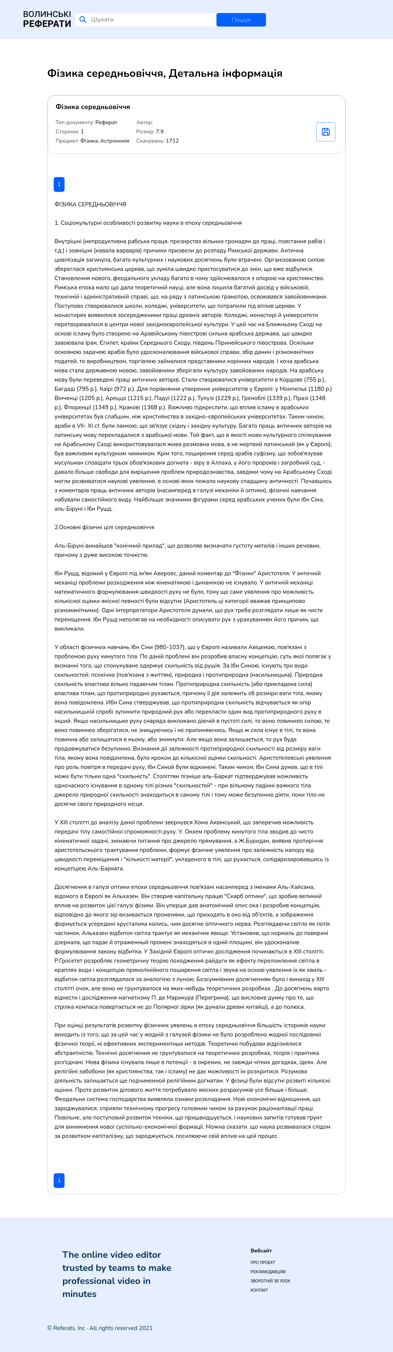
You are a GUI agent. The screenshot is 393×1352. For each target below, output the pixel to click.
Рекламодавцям (268, 1272)
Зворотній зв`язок (270, 1281)
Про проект (263, 1263)
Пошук (241, 20)
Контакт (259, 1290)
